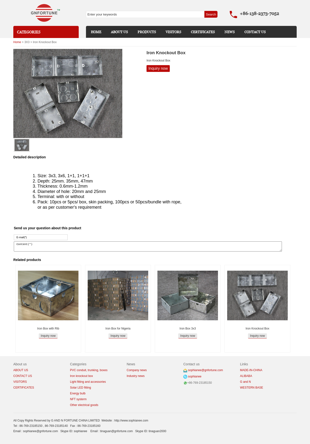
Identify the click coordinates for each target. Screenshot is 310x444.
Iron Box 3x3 (187, 328)
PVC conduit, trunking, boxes (89, 370)
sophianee (194, 376)
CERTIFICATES (203, 32)
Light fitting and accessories (88, 381)
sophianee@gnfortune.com (205, 370)
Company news (137, 370)
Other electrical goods (84, 405)
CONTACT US (255, 32)
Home (17, 42)
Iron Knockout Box (257, 328)
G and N (245, 381)
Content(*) (148, 246)
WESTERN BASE (251, 387)
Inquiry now (158, 68)
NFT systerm (78, 399)
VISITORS (173, 32)
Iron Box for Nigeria (117, 328)
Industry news (136, 376)
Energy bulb (77, 393)
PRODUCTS (147, 32)
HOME (96, 32)
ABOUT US (119, 32)
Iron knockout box (81, 376)
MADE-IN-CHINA (251, 370)
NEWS (230, 32)
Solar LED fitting (80, 387)
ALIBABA (246, 376)
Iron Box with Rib (48, 328)
